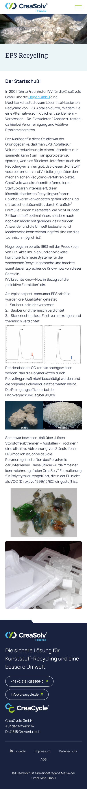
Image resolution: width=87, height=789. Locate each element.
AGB (44, 759)
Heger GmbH (39, 97)
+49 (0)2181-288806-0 (29, 681)
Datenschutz (68, 751)
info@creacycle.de (27, 694)
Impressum (42, 751)
